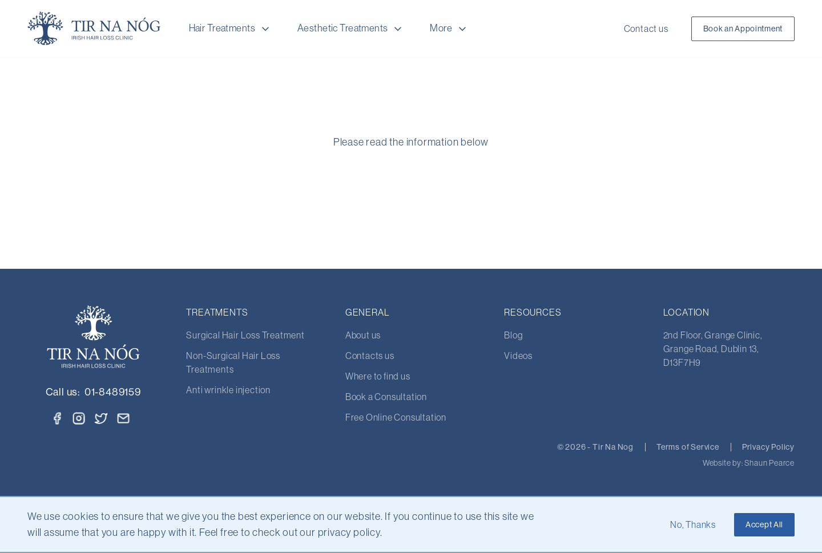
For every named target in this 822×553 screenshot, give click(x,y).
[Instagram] (78, 418)
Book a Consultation (386, 396)
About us (363, 335)
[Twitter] (101, 417)
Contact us (646, 28)
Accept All (764, 524)
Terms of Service (687, 446)
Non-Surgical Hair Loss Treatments (233, 362)
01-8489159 (112, 392)
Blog (513, 335)
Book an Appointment (743, 28)
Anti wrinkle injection (228, 390)
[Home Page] (94, 28)
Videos (518, 355)
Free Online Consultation (395, 417)
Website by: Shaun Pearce (749, 462)
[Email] (123, 418)
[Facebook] (57, 418)
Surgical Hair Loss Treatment (245, 335)
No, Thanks (693, 524)
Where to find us (377, 376)
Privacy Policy (768, 446)
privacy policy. (350, 532)
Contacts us (369, 355)
